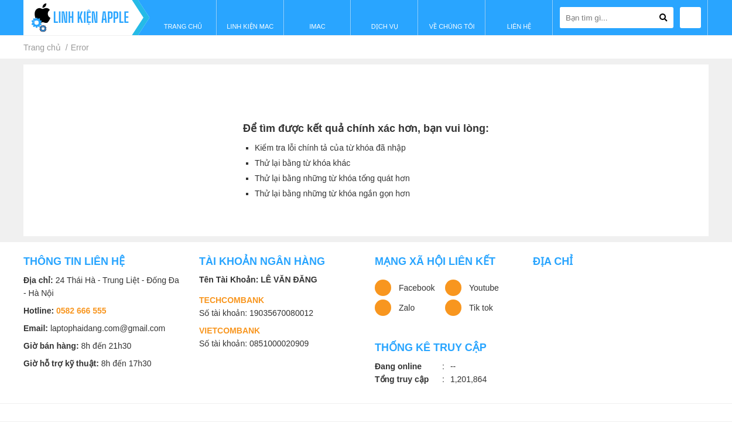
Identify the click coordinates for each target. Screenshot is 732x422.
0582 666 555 (81, 310)
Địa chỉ (553, 261)
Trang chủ (42, 47)
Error (80, 47)
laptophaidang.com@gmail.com (107, 328)
